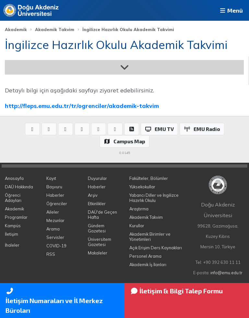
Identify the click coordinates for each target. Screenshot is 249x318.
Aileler (52, 212)
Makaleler (97, 252)
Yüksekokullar (142, 186)
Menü (231, 10)
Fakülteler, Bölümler (148, 178)
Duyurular (97, 178)
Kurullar (136, 225)
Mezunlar (55, 220)
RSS (50, 254)
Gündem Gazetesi (97, 228)
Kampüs (13, 225)
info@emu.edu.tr (226, 272)
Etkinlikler (97, 203)
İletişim (11, 234)
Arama (53, 228)
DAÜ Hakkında (19, 186)
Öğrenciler (56, 203)
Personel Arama (145, 256)
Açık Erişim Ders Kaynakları (155, 247)
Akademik (16, 29)
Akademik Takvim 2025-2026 (50, 67)
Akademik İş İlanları (147, 264)
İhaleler (12, 245)
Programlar (16, 217)
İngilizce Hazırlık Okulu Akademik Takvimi (128, 29)
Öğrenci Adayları (13, 198)
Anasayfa (14, 178)
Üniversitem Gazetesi (99, 242)
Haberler (55, 195)
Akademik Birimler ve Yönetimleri (150, 236)
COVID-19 (56, 245)
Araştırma (138, 208)
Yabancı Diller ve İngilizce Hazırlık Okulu (154, 198)
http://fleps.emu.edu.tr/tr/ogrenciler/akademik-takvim (82, 105)
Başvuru (54, 186)
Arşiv (93, 195)
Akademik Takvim (54, 29)
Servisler (55, 237)
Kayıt (51, 178)
